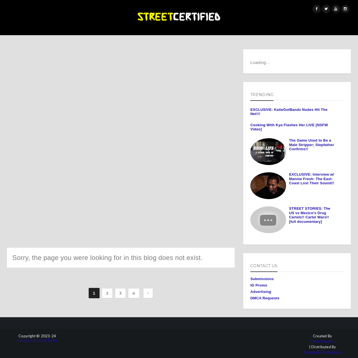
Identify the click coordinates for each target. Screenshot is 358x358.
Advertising (260, 292)
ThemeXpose (322, 341)
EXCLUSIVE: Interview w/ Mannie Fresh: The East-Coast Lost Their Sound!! (311, 178)
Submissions (262, 279)
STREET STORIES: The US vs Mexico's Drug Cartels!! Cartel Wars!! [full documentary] (309, 215)
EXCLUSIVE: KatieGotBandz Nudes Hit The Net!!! (289, 112)
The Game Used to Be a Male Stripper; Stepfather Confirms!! (311, 144)
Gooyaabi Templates (322, 352)
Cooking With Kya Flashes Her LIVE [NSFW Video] (289, 127)
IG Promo (258, 285)
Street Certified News (37, 340)
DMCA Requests (264, 298)
